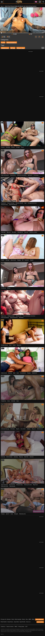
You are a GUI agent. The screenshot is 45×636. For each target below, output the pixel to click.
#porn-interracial (4, 484)
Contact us (3, 626)
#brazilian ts (3, 203)
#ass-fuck (26, 232)
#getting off (30, 175)
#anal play (8, 147)
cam (3, 43)
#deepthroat (3, 401)
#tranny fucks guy (10, 203)
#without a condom (33, 232)
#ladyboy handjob (11, 316)
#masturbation (23, 373)
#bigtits (2, 260)
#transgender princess (32, 203)
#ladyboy (28, 428)
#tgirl (25, 203)
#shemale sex (20, 232)
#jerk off (7, 513)
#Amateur (9, 619)
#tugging (19, 260)
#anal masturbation (5, 317)
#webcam (5, 48)
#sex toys (3, 456)
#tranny (8, 288)
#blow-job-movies (4, 486)
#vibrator (13, 147)
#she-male (3, 232)
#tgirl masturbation (5, 175)
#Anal (12, 619)
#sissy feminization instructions (29, 316)
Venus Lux (28, 621)
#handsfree (21, 317)
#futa (13, 48)
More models (40, 621)
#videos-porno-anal (28, 484)
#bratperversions (4, 345)
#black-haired (13, 260)
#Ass (27, 619)
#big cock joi (3, 316)
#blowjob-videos (19, 484)
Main (2, 6)
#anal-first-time (12, 484)
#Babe (33, 619)
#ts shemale (36, 175)
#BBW (29, 619)
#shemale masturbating (21, 175)
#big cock (8, 232)
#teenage (7, 260)
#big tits (17, 428)
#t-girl (12, 513)
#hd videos (14, 232)
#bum (10, 345)
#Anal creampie (18, 619)
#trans (22, 147)
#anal (18, 373)
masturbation (11, 43)
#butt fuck (26, 456)
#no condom (23, 428)
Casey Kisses (10, 621)
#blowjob (16, 513)
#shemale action (22, 513)
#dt (22, 260)
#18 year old (3, 619)
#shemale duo (13, 175)
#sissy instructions (14, 317)
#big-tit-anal (35, 484)
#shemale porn (40, 428)
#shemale (13, 401)
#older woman (4, 373)
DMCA (16, 626)
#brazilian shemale (19, 203)
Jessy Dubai (16, 621)
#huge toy (21, 456)
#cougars (18, 147)
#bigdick (31, 260)
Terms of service (10, 626)
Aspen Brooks (22, 621)
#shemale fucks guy (13, 204)
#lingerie (29, 373)
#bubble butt (34, 373)
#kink (14, 373)
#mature (3, 147)
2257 (26, 626)
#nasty (14, 345)
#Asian (23, 619)
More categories (39, 619)
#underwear (3, 288)
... (43, 48)
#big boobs (19, 345)
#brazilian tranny (4, 204)
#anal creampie (9, 456)
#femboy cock (18, 316)
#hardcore (27, 260)
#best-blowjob (12, 486)
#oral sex (10, 373)
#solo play (20, 48)
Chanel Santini (4, 621)
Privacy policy (21, 626)
